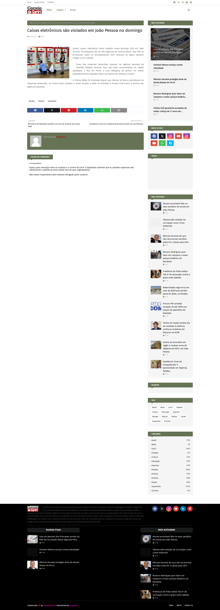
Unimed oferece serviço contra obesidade (168, 66)
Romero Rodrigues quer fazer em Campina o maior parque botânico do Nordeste (169, 95)
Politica (174, 417)
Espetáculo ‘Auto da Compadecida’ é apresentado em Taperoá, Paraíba (175, 366)
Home (171, 605)
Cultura (155, 412)
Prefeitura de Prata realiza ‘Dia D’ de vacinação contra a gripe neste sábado (176, 274)
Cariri (170, 407)
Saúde (183, 417)
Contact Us (188, 605)
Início (29, 2)
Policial (41, 101)
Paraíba (44, 23)
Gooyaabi (74, 605)
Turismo (167, 421)
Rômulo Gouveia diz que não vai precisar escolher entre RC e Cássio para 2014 (176, 239)
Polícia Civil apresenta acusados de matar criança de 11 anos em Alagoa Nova (170, 110)
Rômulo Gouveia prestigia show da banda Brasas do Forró (169, 81)
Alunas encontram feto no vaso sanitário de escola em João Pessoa (176, 206)
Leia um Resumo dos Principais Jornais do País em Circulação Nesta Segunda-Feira (168, 51)
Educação (165, 412)
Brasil (154, 407)
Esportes (176, 412)
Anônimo (33, 36)
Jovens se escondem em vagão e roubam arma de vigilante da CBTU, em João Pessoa (175, 347)
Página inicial (34, 23)
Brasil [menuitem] (72, 10)
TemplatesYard (49, 605)
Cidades (179, 407)
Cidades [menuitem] (59, 10)
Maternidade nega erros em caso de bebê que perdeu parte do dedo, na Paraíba (176, 290)
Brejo (163, 407)
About (179, 605)
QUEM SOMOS (39, 2)
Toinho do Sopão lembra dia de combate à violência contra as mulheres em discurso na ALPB (176, 328)
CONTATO (50, 2)
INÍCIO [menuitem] (49, 10)
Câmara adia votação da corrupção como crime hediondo (174, 222)
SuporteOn (52, 101)
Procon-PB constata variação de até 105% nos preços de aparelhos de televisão (175, 308)
